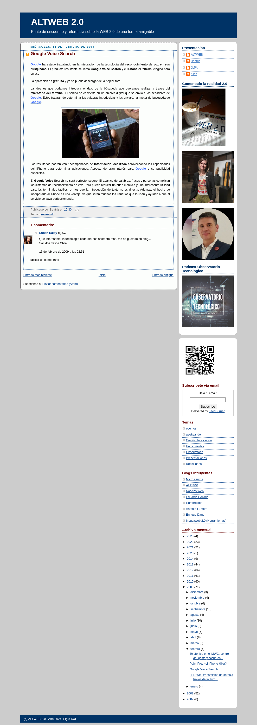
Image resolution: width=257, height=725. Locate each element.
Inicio (102, 275)
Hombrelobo (194, 503)
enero (194, 686)
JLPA (194, 67)
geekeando (46, 214)
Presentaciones (196, 458)
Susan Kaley (48, 233)
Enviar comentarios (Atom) (60, 284)
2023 (190, 536)
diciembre (197, 592)
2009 (190, 587)
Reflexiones (194, 464)
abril (193, 637)
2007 (190, 699)
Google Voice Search (53, 53)
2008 (190, 693)
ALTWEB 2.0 (57, 22)
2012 (190, 570)
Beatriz (195, 61)
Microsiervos (194, 479)
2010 (190, 581)
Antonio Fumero (196, 509)
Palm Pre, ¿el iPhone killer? (208, 663)
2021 (190, 547)
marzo (194, 643)
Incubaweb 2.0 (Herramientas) (206, 520)
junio (194, 626)
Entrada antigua (162, 275)
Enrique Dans (195, 514)
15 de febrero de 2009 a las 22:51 (61, 251)
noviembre (197, 597)
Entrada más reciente (37, 275)
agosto (195, 614)
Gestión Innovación (199, 440)
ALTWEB (197, 54)
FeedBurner (217, 411)
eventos (191, 428)
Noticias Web (195, 491)
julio (193, 620)
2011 (190, 575)
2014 (190, 558)
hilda (194, 74)
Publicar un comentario (43, 260)
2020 (190, 553)
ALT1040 (192, 485)
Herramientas (195, 446)
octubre (195, 603)
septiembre (198, 609)
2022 (190, 542)
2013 (190, 564)
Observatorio (194, 452)
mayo (194, 632)
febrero (195, 649)
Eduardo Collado (197, 497)
